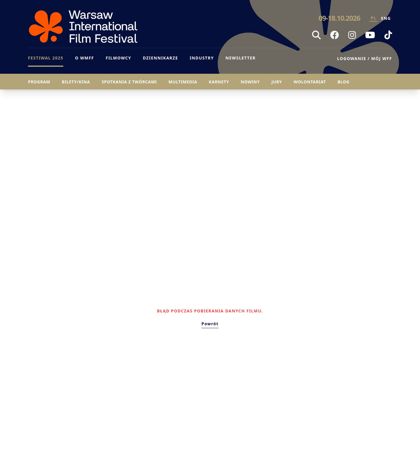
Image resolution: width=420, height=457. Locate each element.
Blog (343, 82)
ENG (386, 18)
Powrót (210, 323)
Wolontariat (310, 82)
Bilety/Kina (76, 82)
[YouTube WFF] (370, 35)
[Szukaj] (316, 35)
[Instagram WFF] (352, 35)
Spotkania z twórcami (129, 82)
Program (39, 82)
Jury (277, 82)
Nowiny (250, 82)
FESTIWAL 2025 (45, 58)
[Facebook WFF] (334, 35)
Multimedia (183, 82)
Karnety (219, 82)
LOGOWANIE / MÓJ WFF (364, 58)
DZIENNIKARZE (160, 58)
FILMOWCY (118, 58)
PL (373, 18)
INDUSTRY (202, 58)
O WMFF (84, 58)
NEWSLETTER (240, 58)
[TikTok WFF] (388, 35)
